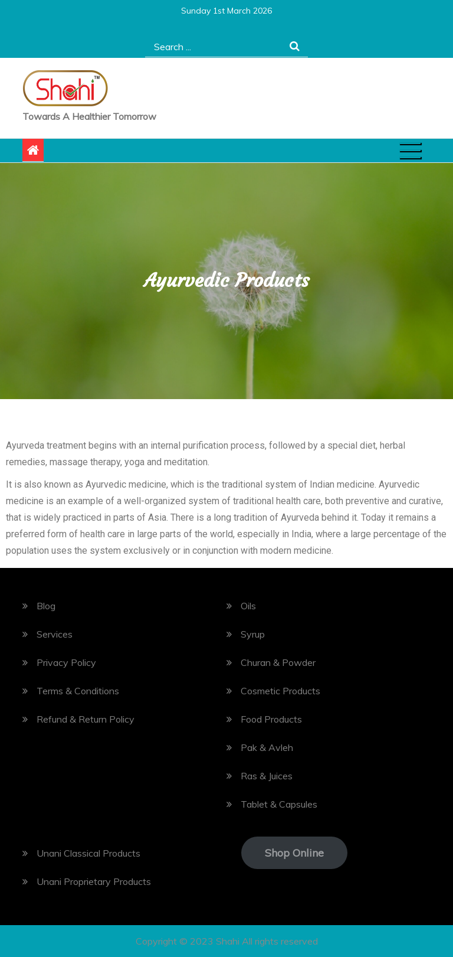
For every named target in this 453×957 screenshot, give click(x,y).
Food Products (271, 719)
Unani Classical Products (88, 853)
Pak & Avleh (267, 747)
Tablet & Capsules (279, 804)
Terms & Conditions (78, 691)
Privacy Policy (66, 662)
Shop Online (294, 853)
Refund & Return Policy (85, 719)
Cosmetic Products (280, 691)
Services (55, 634)
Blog (46, 606)
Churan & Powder (278, 662)
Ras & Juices (267, 776)
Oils (248, 606)
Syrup (253, 634)
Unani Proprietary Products (94, 881)
